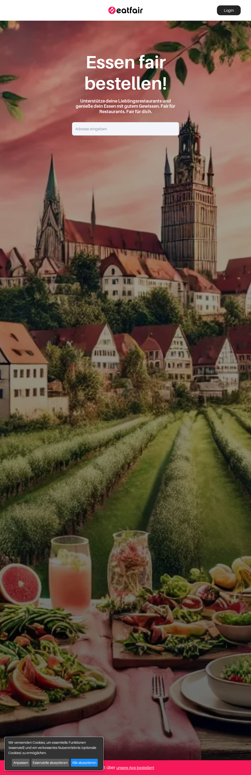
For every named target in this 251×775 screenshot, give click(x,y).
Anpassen (20, 762)
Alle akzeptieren (84, 762)
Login (229, 10)
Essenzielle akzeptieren (50, 762)
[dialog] (54, 753)
